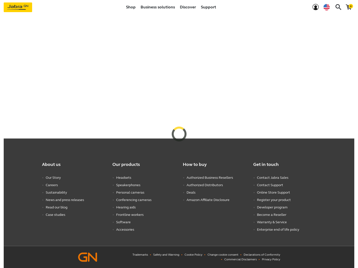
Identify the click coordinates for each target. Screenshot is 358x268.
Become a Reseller (271, 215)
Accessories (125, 229)
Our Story (53, 178)
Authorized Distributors (205, 185)
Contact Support (270, 185)
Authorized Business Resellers (210, 178)
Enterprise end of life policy (278, 229)
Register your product (274, 200)
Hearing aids (126, 207)
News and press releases (65, 200)
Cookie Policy (193, 254)
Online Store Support (273, 192)
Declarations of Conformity (262, 254)
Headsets (123, 178)
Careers (52, 185)
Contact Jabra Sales (272, 178)
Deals (191, 192)
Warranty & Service (272, 222)
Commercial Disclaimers (240, 259)
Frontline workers (130, 215)
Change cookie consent (223, 254)
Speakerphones (128, 185)
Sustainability (56, 192)
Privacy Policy (271, 259)
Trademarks (140, 254)
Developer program (272, 207)
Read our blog (56, 207)
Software (123, 222)
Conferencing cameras (133, 200)
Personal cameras (130, 192)
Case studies (55, 215)
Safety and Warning (166, 254)
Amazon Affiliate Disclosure (208, 200)
